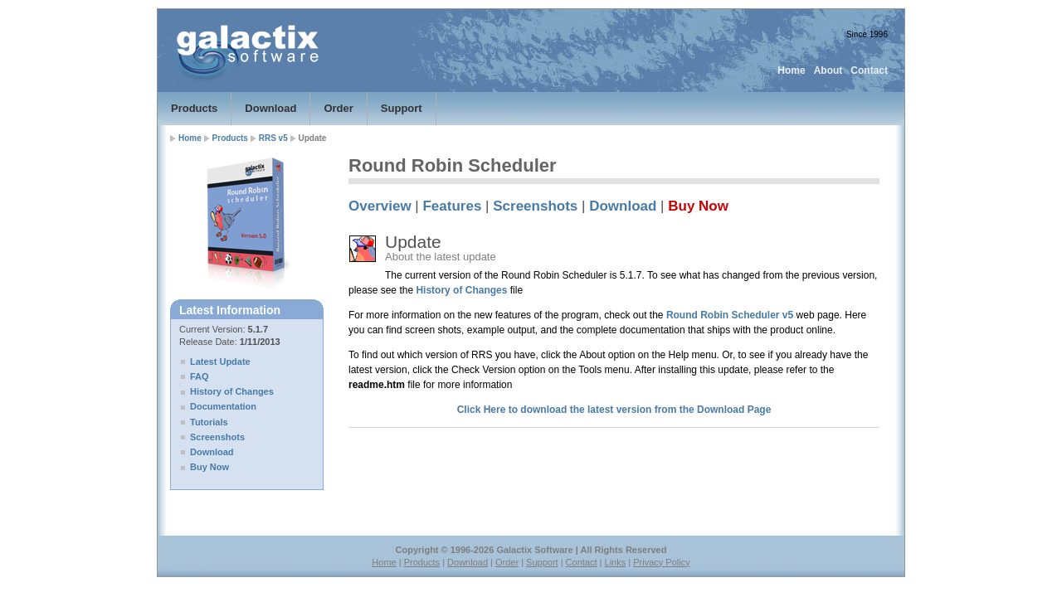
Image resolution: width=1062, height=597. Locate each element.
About (828, 70)
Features (451, 206)
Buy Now (209, 467)
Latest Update (220, 361)
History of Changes (232, 391)
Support (401, 108)
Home (791, 70)
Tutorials (209, 422)
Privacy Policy (661, 562)
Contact (869, 70)
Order (338, 108)
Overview (380, 206)
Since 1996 (867, 34)
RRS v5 (273, 138)
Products (194, 108)
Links (615, 562)
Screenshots (217, 437)
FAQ (199, 376)
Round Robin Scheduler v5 (729, 315)
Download (270, 108)
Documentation (223, 406)
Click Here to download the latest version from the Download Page (614, 409)
